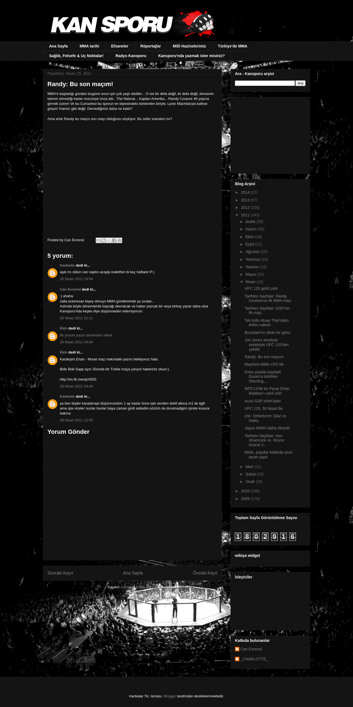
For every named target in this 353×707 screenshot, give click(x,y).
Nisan (250, 282)
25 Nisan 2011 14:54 (76, 279)
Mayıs (251, 274)
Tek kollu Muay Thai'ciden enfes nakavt (267, 322)
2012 (246, 207)
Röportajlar (150, 46)
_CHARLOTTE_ (254, 659)
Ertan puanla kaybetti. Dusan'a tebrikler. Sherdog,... (263, 377)
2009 (246, 498)
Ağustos (252, 251)
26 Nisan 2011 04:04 (76, 342)
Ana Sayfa (58, 46)
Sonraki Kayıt (60, 573)
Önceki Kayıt (205, 573)
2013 (246, 200)
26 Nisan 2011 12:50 (76, 420)
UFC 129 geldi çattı (261, 288)
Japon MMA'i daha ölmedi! (267, 428)
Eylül (250, 244)
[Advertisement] (269, 133)
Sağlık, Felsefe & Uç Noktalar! (76, 56)
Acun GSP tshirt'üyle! (263, 401)
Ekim (250, 237)
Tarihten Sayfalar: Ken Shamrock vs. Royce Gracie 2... (264, 440)
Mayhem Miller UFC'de (264, 364)
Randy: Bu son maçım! (264, 357)
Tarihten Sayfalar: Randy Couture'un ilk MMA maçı (268, 298)
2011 (246, 215)
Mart (249, 466)
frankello (67, 265)
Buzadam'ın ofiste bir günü (267, 332)
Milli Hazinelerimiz (189, 46)
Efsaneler (120, 46)
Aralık (250, 221)
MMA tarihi (89, 46)
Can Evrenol (70, 289)
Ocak (250, 481)
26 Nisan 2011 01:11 (76, 318)
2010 (246, 491)
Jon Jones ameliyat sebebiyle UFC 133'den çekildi (267, 345)
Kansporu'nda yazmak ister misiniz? (191, 56)
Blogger (170, 696)
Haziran (252, 267)
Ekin (63, 328)
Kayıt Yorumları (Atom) (139, 587)
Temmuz (253, 259)
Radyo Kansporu (131, 56)
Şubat (250, 474)
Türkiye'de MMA (232, 46)
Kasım (251, 229)
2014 (246, 192)
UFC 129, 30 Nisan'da (263, 408)
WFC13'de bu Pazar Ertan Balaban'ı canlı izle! (267, 390)
